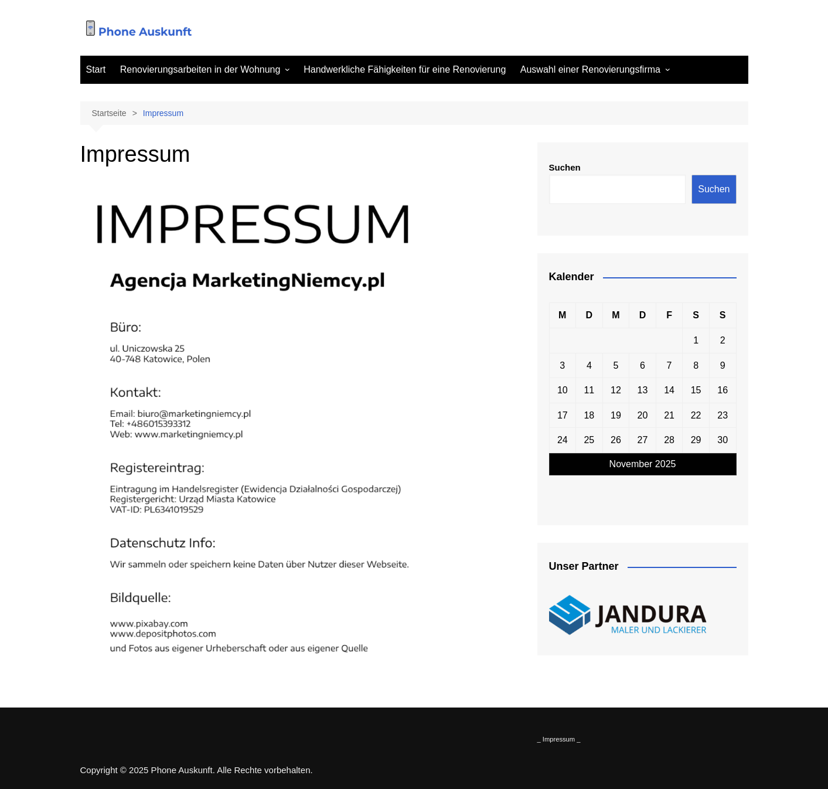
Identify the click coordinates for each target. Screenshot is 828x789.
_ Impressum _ (559, 739)
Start (96, 69)
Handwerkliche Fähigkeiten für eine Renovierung (405, 69)
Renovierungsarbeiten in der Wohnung (200, 69)
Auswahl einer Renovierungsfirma (590, 69)
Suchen (565, 167)
